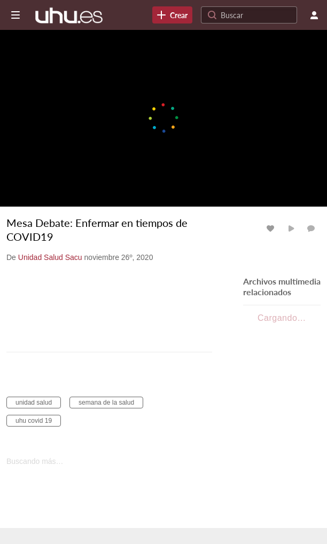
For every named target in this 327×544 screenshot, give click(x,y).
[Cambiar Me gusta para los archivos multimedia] (272, 228)
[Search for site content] (258, 15)
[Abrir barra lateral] (15, 14)
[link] (172, 14)
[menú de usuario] (314, 14)
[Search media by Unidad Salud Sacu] (50, 257)
